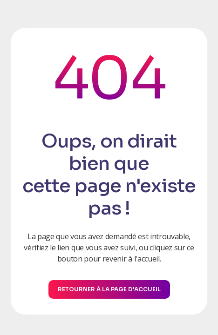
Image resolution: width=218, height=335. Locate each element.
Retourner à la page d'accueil (109, 289)
